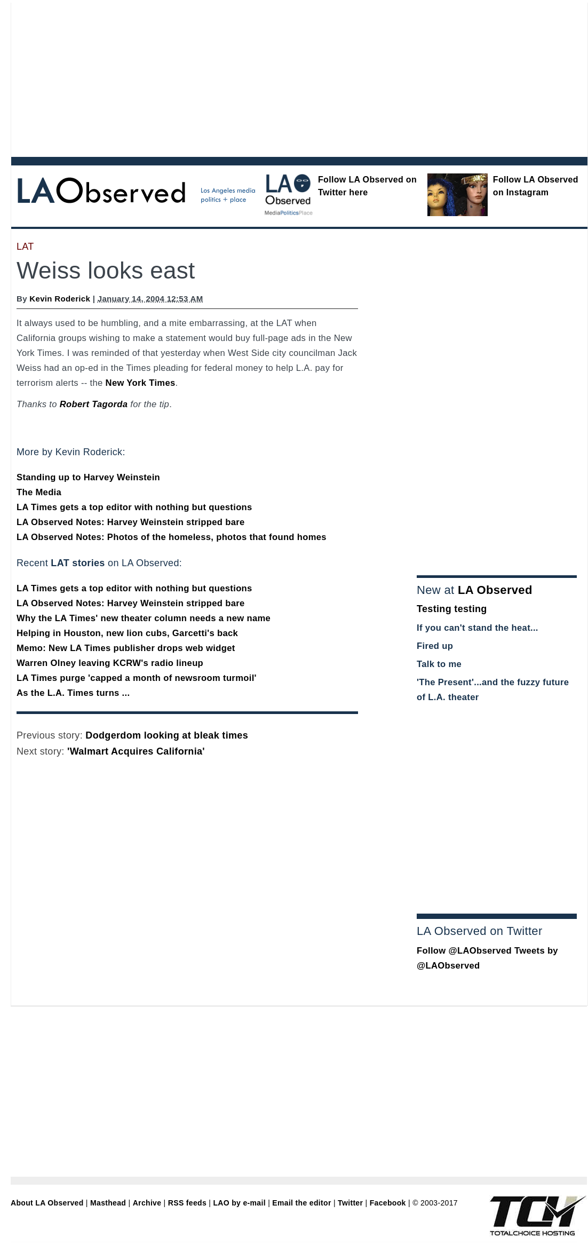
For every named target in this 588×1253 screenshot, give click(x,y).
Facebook (388, 1203)
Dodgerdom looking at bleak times (166, 735)
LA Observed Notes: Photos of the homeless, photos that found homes (172, 537)
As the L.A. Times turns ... (73, 693)
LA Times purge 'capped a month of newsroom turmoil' (137, 678)
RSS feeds (187, 1203)
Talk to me (439, 664)
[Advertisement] (210, 77)
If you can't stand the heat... (477, 628)
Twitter (350, 1203)
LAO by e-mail (239, 1203)
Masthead (108, 1203)
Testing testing (452, 609)
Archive (147, 1203)
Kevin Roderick (59, 298)
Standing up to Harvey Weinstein (88, 477)
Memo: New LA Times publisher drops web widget (126, 648)
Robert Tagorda (94, 404)
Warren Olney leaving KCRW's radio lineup (110, 663)
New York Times (141, 383)
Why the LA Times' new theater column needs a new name (144, 618)
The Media (39, 492)
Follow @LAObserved (464, 951)
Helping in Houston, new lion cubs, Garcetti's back (127, 633)
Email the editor (301, 1203)
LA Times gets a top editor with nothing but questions (134, 507)
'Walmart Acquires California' (136, 751)
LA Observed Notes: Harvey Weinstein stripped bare (131, 522)
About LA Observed (47, 1203)
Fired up (435, 646)
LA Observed (495, 590)
